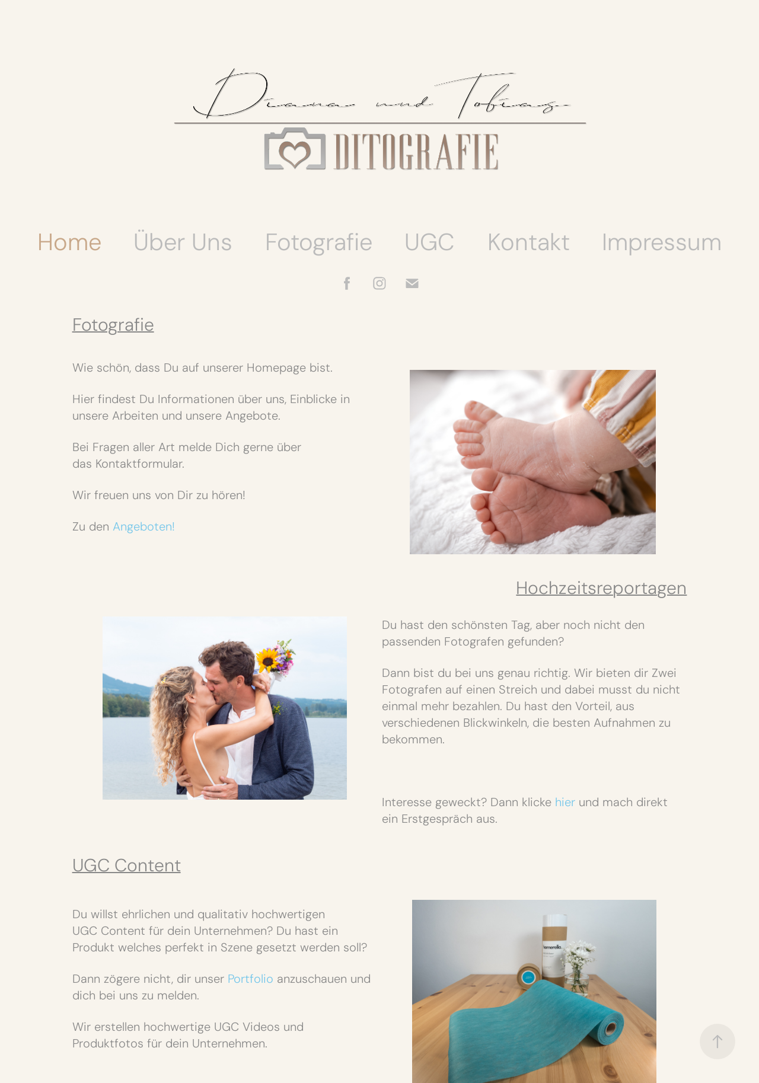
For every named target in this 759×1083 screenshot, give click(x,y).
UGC (429, 241)
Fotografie (318, 241)
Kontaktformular (138, 463)
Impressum (662, 241)
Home (69, 241)
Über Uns (182, 241)
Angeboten (142, 526)
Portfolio (250, 979)
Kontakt (528, 241)
